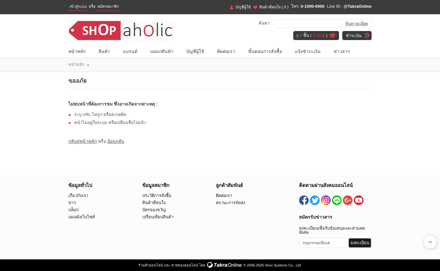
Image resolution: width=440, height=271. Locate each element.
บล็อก (73, 209)
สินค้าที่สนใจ (274, 7)
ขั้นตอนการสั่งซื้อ (265, 51)
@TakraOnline (358, 6)
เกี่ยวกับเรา (78, 195)
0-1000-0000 (313, 6)
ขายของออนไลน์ (184, 265)
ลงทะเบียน (359, 242)
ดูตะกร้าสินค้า (332, 35)
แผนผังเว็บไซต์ (81, 216)
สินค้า (104, 51)
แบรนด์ (130, 51)
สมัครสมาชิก (108, 6)
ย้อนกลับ (115, 141)
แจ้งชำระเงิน (308, 51)
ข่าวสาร (342, 51)
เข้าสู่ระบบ (78, 6)
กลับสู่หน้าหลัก (82, 141)
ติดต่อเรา (226, 51)
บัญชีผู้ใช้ (243, 7)
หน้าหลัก (76, 51)
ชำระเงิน (354, 35)
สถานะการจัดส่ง (230, 202)
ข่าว (72, 202)
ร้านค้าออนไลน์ (150, 265)
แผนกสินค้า (161, 51)
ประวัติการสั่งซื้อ (156, 195)
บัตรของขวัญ (154, 209)
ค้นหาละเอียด (356, 24)
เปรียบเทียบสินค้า (158, 216)
